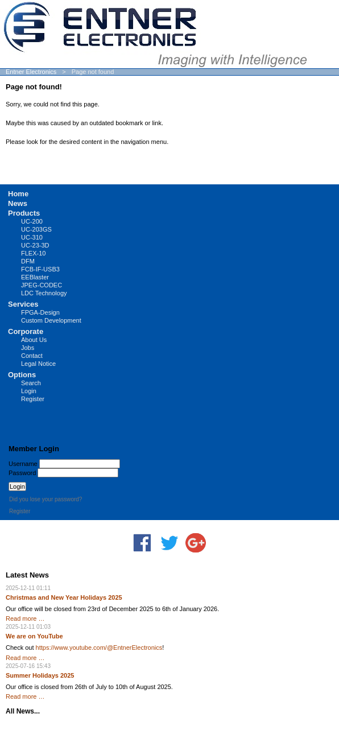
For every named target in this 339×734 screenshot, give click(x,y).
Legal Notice (38, 363)
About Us (34, 339)
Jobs (27, 347)
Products (24, 213)
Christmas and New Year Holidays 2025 (64, 597)
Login (28, 390)
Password (22, 472)
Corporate (25, 331)
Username (23, 463)
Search (31, 383)
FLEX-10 (33, 253)
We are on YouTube (34, 636)
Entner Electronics (31, 71)
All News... (23, 711)
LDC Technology (44, 293)
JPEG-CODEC (41, 285)
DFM (28, 261)
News (17, 203)
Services (23, 304)
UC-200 (32, 221)
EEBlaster (35, 277)
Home (18, 193)
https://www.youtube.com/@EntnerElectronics (99, 647)
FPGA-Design (40, 312)
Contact (32, 355)
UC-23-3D (35, 245)
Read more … (25, 618)
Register (32, 398)
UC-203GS (36, 229)
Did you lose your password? (45, 499)
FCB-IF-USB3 (40, 269)
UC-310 (32, 237)
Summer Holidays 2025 (40, 675)
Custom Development (51, 320)
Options (22, 374)
